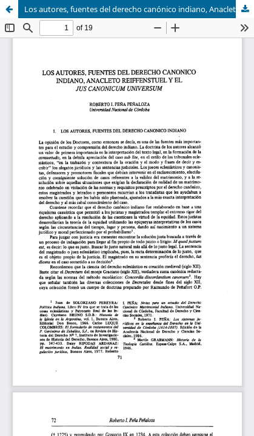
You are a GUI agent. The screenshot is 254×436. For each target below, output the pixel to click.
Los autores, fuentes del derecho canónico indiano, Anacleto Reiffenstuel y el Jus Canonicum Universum (139, 9)
